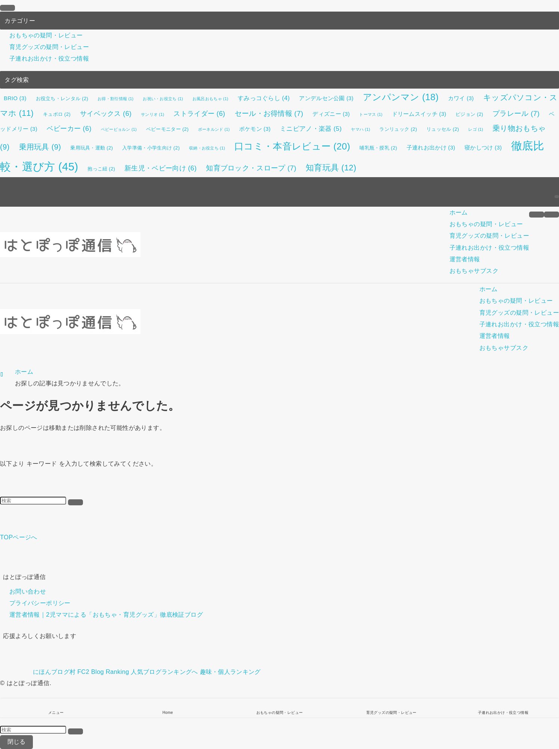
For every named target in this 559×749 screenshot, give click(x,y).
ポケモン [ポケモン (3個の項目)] (255, 129)
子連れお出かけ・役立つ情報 (49, 58)
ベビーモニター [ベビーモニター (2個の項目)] (167, 129)
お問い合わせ (27, 591)
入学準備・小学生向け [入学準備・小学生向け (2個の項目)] (151, 148)
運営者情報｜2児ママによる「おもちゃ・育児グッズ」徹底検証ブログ (106, 614)
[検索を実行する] (75, 502)
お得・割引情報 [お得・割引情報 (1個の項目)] (115, 98)
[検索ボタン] (551, 215)
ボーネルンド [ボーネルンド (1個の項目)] (214, 129)
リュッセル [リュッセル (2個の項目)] (442, 129)
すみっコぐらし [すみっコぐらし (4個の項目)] (264, 98)
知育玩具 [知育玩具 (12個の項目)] (331, 167)
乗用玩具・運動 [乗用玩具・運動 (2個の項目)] (91, 148)
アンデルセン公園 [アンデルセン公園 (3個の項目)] (326, 98)
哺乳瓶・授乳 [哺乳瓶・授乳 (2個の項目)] (378, 148)
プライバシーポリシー (40, 602)
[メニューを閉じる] (7, 8)
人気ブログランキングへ (164, 671)
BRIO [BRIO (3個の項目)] (15, 98)
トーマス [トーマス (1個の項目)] (370, 114)
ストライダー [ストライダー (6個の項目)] (199, 113)
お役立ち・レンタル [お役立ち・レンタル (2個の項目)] (62, 98)
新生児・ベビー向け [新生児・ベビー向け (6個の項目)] (160, 168)
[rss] (557, 183)
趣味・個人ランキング (230, 671)
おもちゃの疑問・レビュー (46, 35)
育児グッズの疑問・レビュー (49, 46)
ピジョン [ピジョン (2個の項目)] (469, 114)
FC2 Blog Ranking (103, 671)
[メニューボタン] (536, 215)
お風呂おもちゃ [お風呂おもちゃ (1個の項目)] (210, 98)
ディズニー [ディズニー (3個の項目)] (331, 114)
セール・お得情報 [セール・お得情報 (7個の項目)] (269, 113)
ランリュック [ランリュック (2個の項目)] (398, 129)
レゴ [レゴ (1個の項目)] (475, 129)
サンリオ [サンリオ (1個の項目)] (152, 114)
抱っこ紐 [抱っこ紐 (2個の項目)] (101, 169)
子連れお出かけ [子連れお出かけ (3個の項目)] (431, 148)
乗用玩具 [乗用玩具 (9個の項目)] (40, 147)
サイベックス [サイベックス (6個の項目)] (106, 113)
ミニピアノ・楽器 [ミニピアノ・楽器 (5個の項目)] (311, 128)
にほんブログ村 (37, 671)
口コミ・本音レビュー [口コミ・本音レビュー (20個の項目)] (292, 146)
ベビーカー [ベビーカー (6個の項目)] (69, 128)
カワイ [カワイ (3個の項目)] (461, 98)
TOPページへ (18, 537)
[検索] (557, 196)
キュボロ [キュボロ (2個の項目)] (57, 114)
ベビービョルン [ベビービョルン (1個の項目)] (119, 129)
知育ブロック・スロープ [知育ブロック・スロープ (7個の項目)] (251, 168)
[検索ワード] (33, 501)
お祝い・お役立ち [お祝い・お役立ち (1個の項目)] (163, 98)
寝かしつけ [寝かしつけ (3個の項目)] (483, 148)
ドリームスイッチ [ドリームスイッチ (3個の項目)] (419, 114)
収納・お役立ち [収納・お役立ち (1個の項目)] (207, 148)
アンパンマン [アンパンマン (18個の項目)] (401, 97)
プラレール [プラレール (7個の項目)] (516, 113)
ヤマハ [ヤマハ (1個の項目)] (360, 129)
